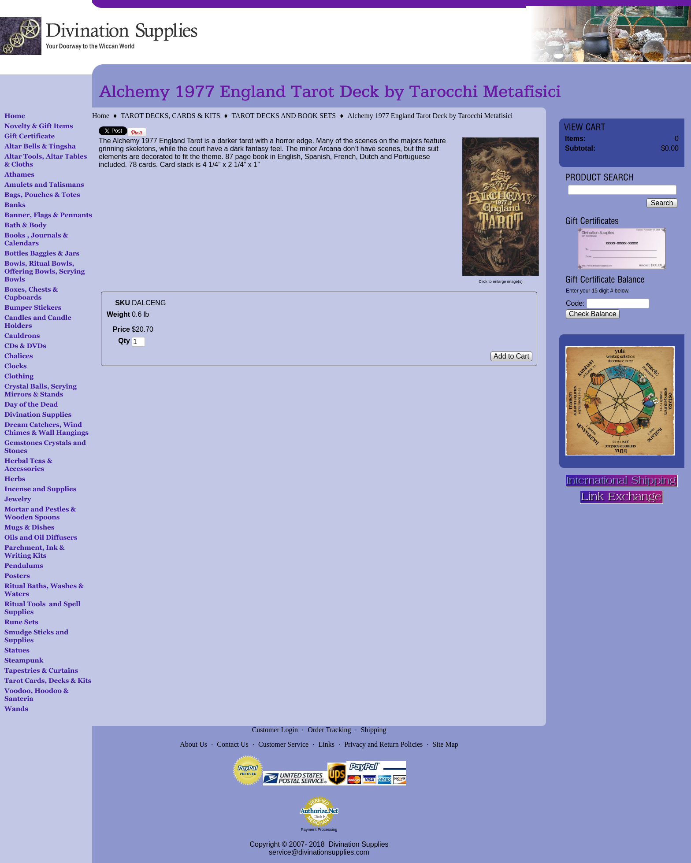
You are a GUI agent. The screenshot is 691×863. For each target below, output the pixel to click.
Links (326, 744)
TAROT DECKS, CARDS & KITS (170, 115)
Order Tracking (329, 729)
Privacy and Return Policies (383, 744)
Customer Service (283, 744)
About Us (193, 744)
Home (100, 115)
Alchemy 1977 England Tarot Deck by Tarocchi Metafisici (430, 115)
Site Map (445, 744)
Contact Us (233, 744)
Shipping (373, 729)
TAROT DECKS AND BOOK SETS (284, 115)
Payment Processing (319, 829)
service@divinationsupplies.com (319, 852)
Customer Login (275, 729)
